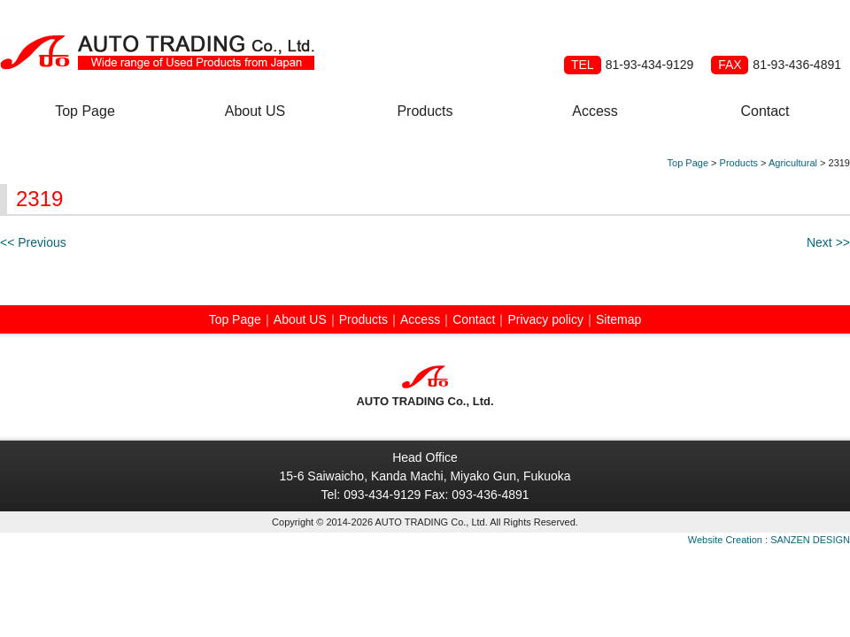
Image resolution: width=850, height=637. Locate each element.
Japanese (829, 29)
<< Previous (33, 242)
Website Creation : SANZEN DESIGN (769, 539)
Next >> (828, 242)
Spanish (744, 29)
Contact (764, 111)
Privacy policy (545, 319)
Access (595, 111)
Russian (786, 29)
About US (255, 111)
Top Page (85, 111)
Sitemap (618, 319)
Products (424, 111)
